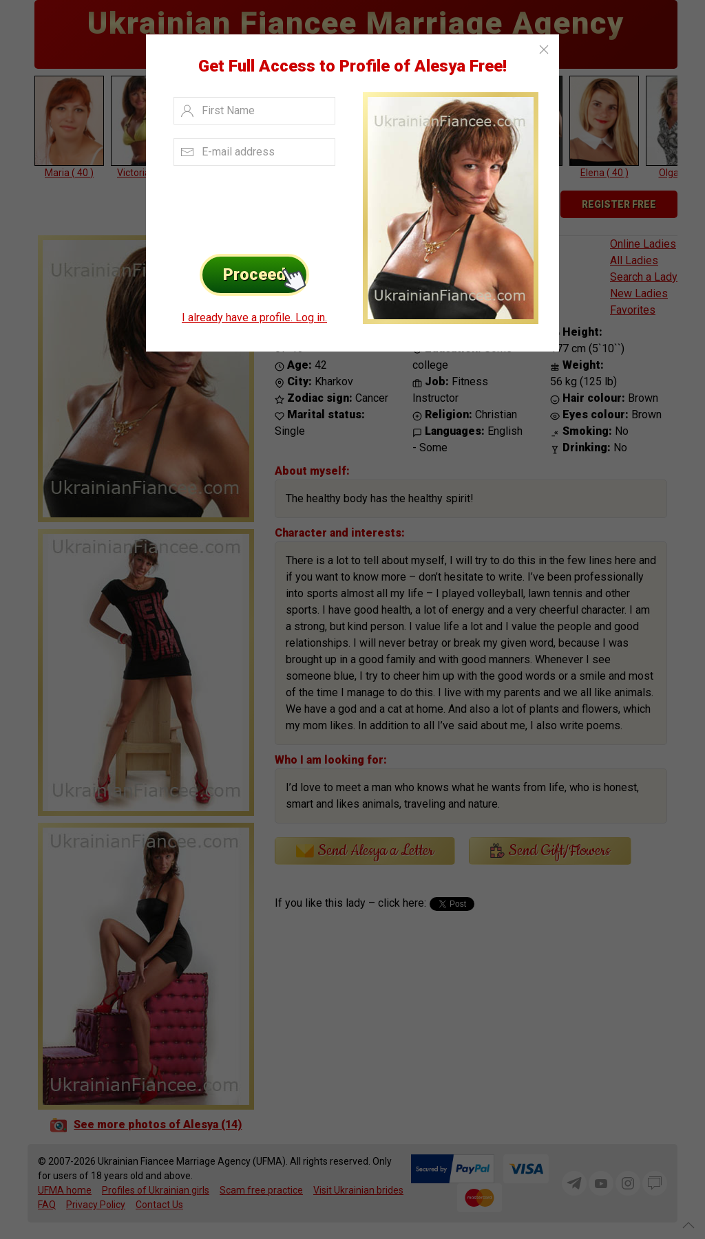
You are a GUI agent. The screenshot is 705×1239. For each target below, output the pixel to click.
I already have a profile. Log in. (254, 317)
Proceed (266, 275)
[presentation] (250, 206)
